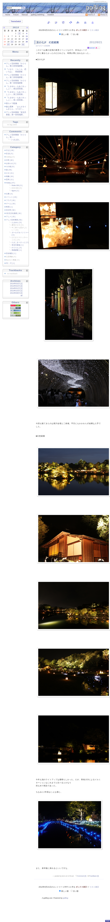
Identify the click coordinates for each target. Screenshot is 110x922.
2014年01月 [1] (16, 288)
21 (12, 42)
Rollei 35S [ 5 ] (17, 185)
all (21, 295)
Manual (25, 15)
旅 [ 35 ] (9, 170)
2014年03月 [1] (16, 283)
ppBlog (65, 898)
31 (23, 44)
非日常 (47, 46)
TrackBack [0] (94, 876)
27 (8, 44)
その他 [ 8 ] (10, 167)
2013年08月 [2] (16, 293)
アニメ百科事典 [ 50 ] (14, 220)
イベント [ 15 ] (11, 197)
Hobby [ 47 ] (10, 183)
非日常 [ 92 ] (10, 210)
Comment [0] (81, 876)
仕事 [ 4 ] (9, 194)
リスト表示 (94, 30)
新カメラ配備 (11, 103)
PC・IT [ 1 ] (10, 263)
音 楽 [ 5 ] (9, 154)
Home (7, 15)
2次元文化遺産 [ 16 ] (13, 213)
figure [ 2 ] (15, 191)
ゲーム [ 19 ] (10, 204)
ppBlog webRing (37, 15)
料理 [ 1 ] (9, 207)
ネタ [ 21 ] (10, 173)
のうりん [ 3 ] (17, 248)
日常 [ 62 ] (10, 160)
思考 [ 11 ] (10, 179)
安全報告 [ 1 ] (11, 253)
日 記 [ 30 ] (10, 150)
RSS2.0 (102, 15)
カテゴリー (39, 46)
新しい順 (64, 34)
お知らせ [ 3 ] (11, 163)
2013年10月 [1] (16, 291)
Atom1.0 (90, 15)
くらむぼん (15, 140)
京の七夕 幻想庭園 (47, 42)
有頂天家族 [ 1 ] (17, 245)
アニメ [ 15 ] (10, 217)
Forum (15, 15)
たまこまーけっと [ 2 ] (20, 242)
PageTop (107, 921)
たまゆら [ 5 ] (17, 222)
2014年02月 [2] (16, 286)
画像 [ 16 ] (10, 176)
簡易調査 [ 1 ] (17, 250)
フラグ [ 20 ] (10, 200)
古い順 (74, 34)
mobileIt (50, 15)
